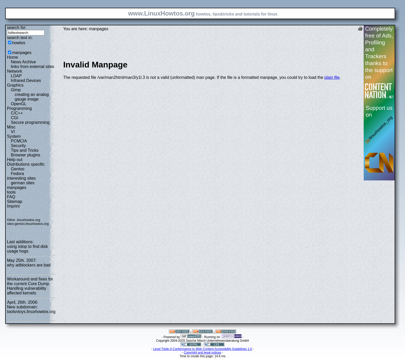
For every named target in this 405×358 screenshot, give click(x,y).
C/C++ (17, 113)
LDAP (16, 76)
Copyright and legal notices (202, 352)
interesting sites (21, 178)
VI (13, 132)
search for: (17, 27)
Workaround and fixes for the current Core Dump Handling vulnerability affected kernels (30, 286)
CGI (14, 118)
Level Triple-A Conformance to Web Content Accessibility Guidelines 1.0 (202, 349)
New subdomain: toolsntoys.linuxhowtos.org (31, 309)
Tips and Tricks (24, 150)
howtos (18, 43)
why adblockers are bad (29, 265)
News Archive (23, 62)
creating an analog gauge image (32, 96)
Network (14, 71)
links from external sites (32, 66)
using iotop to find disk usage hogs (27, 248)
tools (11, 192)
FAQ (11, 197)
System (14, 136)
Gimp (16, 90)
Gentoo (17, 169)
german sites (23, 183)
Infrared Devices (26, 80)
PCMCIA (19, 141)
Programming (19, 108)
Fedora (17, 173)
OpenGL (18, 104)
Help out (14, 159)
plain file (332, 77)
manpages (22, 52)
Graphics (15, 85)
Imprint (13, 206)
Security (18, 145)
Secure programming (30, 122)
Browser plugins (25, 155)
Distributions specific (26, 164)
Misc (11, 127)
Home (12, 57)
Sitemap (14, 201)
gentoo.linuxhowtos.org (32, 224)
